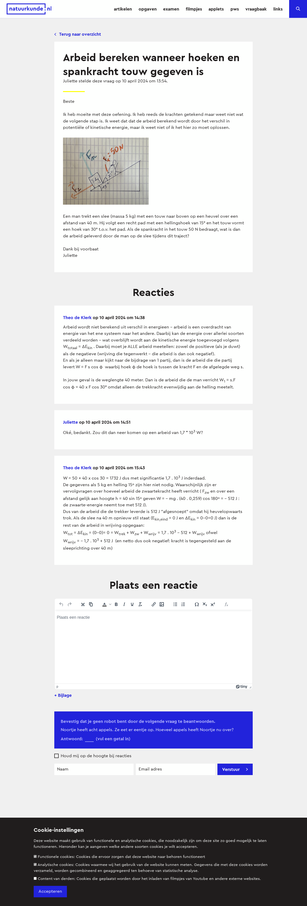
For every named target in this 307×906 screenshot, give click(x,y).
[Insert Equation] (226, 604)
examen (171, 9)
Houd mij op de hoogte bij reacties (96, 756)
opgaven (148, 9)
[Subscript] (205, 604)
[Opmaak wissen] (140, 604)
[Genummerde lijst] (183, 604)
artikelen (123, 9)
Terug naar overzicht (77, 34)
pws (234, 9)
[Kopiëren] (91, 604)
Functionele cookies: (119, 857)
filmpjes (194, 9)
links (278, 9)
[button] (106, 604)
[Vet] (116, 604)
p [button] (57, 686)
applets (216, 9)
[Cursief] (124, 604)
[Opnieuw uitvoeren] (69, 604)
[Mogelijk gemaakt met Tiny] (241, 686)
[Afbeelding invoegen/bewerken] (162, 604)
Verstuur (235, 769)
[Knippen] (83, 604)
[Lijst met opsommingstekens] (175, 604)
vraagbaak (256, 9)
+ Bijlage (63, 695)
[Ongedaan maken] (61, 604)
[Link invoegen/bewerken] (154, 604)
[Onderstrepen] (132, 604)
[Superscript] (213, 604)
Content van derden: (147, 879)
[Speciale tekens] (197, 604)
